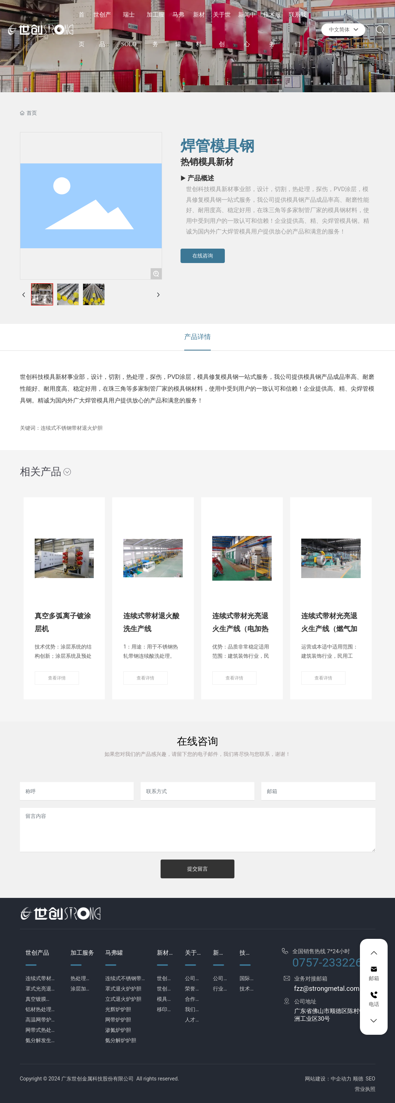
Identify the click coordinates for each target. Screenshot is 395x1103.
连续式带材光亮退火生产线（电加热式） (240, 629)
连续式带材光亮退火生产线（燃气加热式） (329, 629)
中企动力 (341, 1079)
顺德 (358, 1079)
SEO (370, 1079)
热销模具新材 (207, 162)
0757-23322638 (333, 962)
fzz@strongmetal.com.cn (331, 988)
